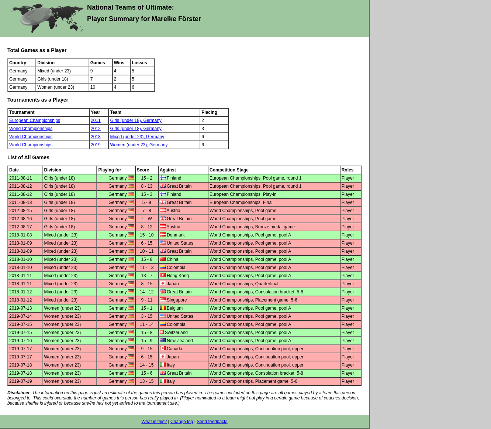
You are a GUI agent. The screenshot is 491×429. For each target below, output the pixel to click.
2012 (96, 128)
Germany (152, 120)
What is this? (154, 421)
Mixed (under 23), (128, 136)
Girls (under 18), (126, 120)
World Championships (30, 128)
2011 (96, 120)
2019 (96, 144)
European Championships (34, 120)
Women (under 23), (129, 144)
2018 (96, 136)
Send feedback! (212, 421)
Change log (181, 421)
